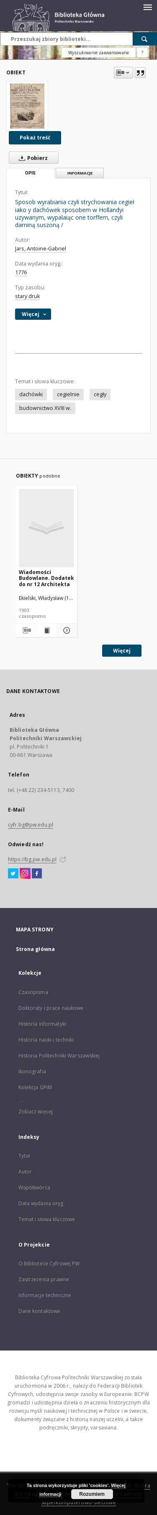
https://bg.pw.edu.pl (32, 859)
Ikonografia (32, 1071)
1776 (21, 272)
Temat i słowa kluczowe (46, 1219)
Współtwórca (34, 1187)
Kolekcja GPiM (35, 1087)
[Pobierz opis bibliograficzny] (25, 630)
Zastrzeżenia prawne (43, 1279)
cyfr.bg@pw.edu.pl (30, 824)
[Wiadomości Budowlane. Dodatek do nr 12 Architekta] (46, 528)
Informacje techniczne (45, 1295)
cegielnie (68, 394)
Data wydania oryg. (41, 1203)
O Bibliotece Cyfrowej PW (49, 1263)
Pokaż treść (35, 137)
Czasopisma (33, 992)
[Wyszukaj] (145, 39)
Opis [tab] (30, 173)
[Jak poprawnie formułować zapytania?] (142, 53)
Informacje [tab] (80, 173)
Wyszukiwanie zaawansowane (98, 53)
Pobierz (31, 158)
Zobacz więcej (35, 1111)
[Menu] (147, 6)
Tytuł (24, 1155)
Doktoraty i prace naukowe (51, 1008)
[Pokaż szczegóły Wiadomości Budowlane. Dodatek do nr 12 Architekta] (66, 630)
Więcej (122, 650)
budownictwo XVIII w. (45, 408)
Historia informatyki (42, 1023)
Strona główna (35, 949)
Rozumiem (92, 1494)
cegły (100, 394)
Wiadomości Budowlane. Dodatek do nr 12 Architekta (46, 578)
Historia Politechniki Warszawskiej (59, 1055)
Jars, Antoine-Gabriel (40, 248)
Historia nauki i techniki (46, 1039)
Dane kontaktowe (39, 1311)
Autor (25, 1171)
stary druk (27, 296)
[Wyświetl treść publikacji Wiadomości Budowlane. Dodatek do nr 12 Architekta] (46, 630)
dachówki (31, 394)
